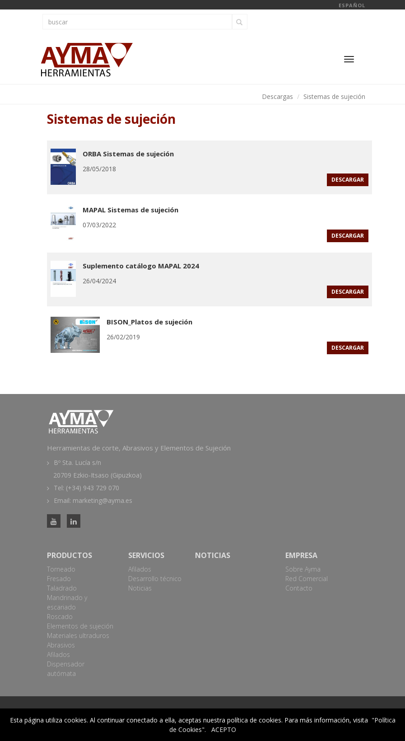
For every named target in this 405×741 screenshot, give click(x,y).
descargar (347, 179)
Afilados (58, 654)
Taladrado (62, 588)
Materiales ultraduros (78, 635)
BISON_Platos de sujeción (149, 321)
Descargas (277, 96)
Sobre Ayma (303, 569)
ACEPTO (223, 729)
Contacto (298, 588)
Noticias (140, 588)
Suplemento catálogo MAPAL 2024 (141, 265)
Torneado (61, 569)
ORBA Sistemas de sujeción (128, 153)
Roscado (60, 616)
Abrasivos (61, 645)
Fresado (59, 578)
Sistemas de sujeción (334, 96)
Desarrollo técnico (155, 578)
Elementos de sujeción (80, 626)
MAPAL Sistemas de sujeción (130, 209)
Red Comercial (306, 578)
